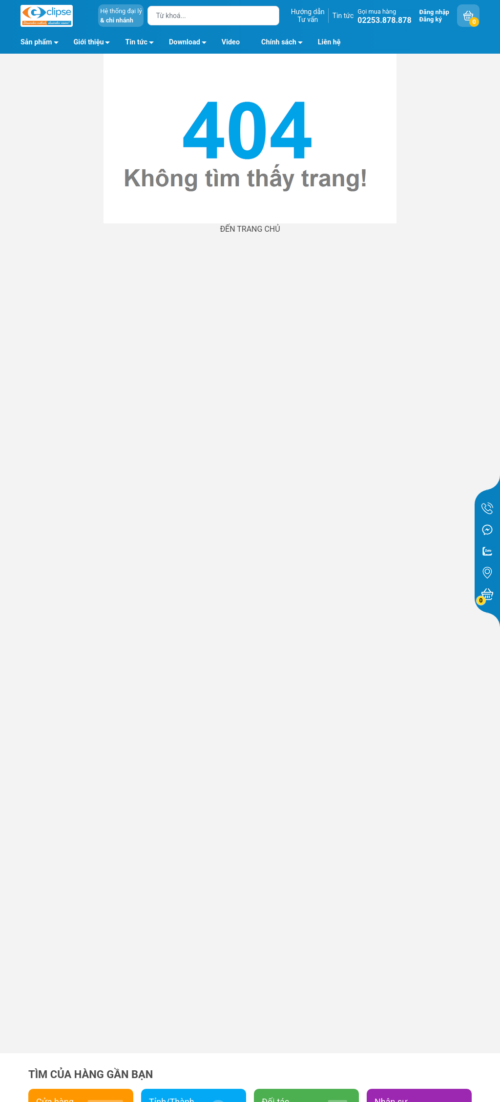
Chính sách (284, 44)
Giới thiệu (89, 42)
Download (190, 44)
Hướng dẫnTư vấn (308, 15)
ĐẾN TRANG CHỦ (250, 229)
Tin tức (343, 16)
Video (231, 42)
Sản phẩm (36, 42)
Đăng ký (430, 19)
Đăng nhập (434, 12)
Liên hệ (329, 42)
